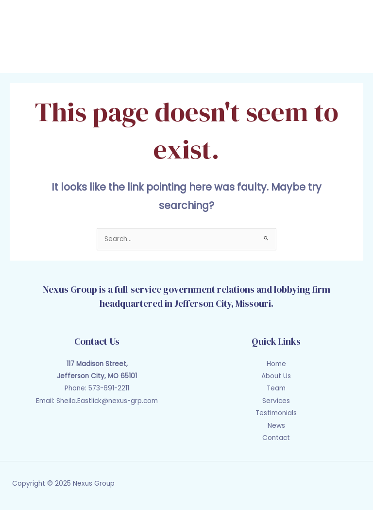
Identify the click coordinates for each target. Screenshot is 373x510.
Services (276, 400)
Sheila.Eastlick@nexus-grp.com (107, 400)
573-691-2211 (108, 388)
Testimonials (276, 413)
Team (276, 388)
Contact (276, 437)
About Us (276, 376)
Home (276, 364)
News (276, 425)
